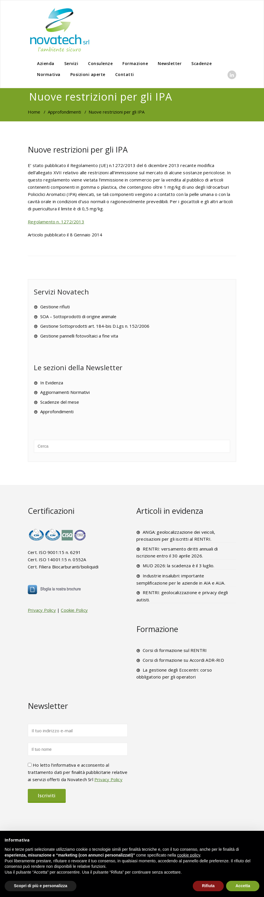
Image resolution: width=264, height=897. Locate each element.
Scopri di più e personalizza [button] (40, 885)
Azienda (45, 63)
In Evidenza (51, 383)
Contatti (124, 74)
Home (34, 112)
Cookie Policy (74, 610)
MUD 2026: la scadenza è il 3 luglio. (178, 565)
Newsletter (170, 63)
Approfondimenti (64, 112)
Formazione (135, 63)
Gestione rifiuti (55, 306)
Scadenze (201, 63)
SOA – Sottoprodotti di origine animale (78, 316)
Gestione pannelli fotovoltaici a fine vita (79, 336)
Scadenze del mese (59, 402)
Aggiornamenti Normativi (65, 392)
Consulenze (100, 63)
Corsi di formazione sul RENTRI (175, 650)
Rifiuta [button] (208, 885)
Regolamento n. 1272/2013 (56, 222)
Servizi (71, 63)
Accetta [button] (242, 885)
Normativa (48, 74)
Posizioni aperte (87, 74)
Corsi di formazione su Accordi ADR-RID (183, 660)
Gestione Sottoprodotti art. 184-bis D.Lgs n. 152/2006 (94, 326)
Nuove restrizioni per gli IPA (78, 149)
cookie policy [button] (188, 855)
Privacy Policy (42, 610)
